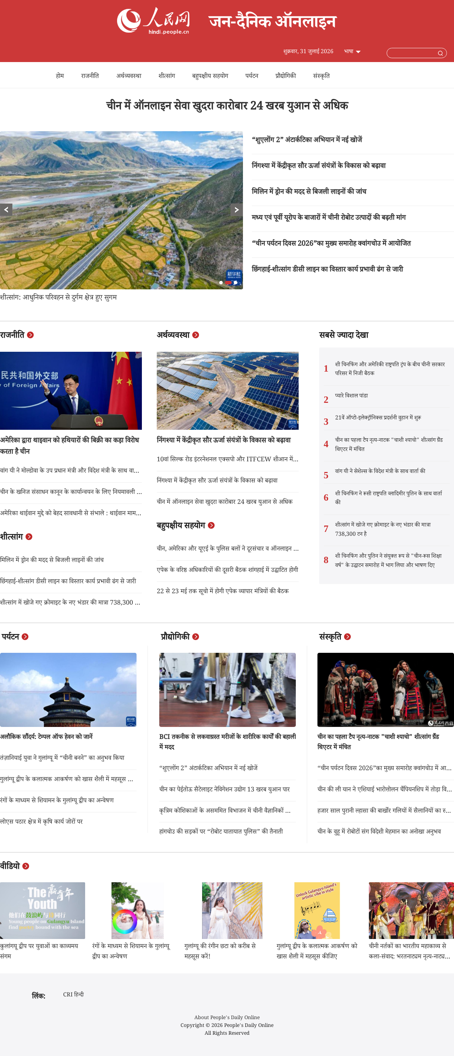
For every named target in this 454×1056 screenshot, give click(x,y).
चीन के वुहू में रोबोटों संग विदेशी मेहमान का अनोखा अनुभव (379, 833)
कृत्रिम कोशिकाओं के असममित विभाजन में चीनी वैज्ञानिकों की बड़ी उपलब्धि (239, 812)
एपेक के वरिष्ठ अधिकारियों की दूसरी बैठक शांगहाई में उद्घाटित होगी (227, 571)
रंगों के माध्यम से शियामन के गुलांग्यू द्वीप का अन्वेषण (57, 801)
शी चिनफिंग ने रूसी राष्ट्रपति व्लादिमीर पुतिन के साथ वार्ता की (388, 499)
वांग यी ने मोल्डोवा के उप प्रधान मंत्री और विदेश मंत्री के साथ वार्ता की (73, 472)
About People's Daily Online (227, 1018)
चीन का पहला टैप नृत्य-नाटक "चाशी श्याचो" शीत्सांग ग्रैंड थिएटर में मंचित (389, 446)
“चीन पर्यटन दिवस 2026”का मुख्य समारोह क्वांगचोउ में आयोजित (331, 244)
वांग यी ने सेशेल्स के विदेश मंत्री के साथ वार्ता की (380, 472)
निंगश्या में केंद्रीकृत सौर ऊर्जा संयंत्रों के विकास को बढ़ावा (319, 167)
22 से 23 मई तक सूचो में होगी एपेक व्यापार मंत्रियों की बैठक (223, 592)
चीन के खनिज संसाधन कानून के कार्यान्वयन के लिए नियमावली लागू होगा (78, 493)
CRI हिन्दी (73, 995)
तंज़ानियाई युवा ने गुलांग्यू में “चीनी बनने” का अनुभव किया (62, 759)
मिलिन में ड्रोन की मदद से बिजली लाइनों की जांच (309, 193)
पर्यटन (251, 77)
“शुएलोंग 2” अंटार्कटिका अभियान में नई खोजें (307, 141)
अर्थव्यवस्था (128, 77)
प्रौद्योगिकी (286, 77)
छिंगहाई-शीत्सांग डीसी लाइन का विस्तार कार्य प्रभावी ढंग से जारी (327, 270)
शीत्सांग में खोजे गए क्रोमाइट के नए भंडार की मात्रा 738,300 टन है (72, 603)
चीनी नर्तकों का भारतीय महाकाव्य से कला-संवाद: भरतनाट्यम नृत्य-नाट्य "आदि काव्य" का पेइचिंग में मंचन (407, 957)
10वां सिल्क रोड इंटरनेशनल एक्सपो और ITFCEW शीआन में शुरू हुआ (235, 460)
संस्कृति (321, 77)
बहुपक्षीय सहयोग (210, 77)
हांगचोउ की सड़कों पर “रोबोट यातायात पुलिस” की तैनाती (221, 833)
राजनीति (90, 77)
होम (60, 77)
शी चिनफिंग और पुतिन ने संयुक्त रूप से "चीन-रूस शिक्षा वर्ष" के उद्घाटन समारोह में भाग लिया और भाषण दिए (388, 561)
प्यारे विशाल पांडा (351, 396)
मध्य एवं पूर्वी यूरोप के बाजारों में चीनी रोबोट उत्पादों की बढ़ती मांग (329, 218)
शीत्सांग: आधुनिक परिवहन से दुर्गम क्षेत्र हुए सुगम (58, 298)
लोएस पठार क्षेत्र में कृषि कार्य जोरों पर (41, 823)
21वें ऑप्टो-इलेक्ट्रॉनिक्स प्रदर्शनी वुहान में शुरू (378, 418)
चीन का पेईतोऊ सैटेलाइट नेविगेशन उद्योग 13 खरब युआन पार (224, 790)
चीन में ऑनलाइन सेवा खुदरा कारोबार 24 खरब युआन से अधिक (227, 108)
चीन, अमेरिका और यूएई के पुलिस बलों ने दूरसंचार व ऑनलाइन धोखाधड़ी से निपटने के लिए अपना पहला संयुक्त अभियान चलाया (294, 550)
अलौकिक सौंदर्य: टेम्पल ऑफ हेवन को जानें (46, 738)
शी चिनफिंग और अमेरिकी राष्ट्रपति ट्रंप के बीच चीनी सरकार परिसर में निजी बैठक (390, 370)
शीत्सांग (167, 77)
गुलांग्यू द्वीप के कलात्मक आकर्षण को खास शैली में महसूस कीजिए (71, 780)
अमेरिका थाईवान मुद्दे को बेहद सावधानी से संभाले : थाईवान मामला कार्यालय (81, 514)
